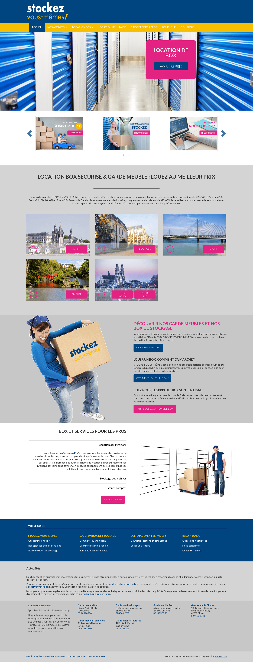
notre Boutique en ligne (96, 593)
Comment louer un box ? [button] (152, 378)
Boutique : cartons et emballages (149, 540)
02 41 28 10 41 (198, 616)
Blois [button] (76, 248)
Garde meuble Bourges (128, 605)
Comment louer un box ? (93, 540)
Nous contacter (191, 545)
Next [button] (223, 133)
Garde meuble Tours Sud (128, 620)
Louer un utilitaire (140, 545)
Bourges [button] (145, 248)
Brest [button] (213, 248)
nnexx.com (222, 656)
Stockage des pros (144, 27)
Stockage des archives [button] (113, 478)
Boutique (169, 27)
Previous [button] (30, 133)
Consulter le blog (191, 550)
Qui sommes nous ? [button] (148, 347)
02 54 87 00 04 (85, 613)
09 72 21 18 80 (85, 628)
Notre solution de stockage (43, 550)
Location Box (82, 27)
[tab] (77, 444)
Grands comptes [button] (116, 487)
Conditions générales (76, 656)
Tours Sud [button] (145, 294)
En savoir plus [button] (112, 499)
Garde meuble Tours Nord (91, 620)
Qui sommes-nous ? (39, 540)
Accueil (37, 27)
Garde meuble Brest (164, 605)
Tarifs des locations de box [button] (154, 408)
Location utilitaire (112, 27)
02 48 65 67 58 (122, 613)
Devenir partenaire (96, 656)
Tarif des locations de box (94, 550)
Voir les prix (171, 66)
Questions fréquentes (194, 540)
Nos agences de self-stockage (44, 545)
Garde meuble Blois (88, 605)
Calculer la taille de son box (94, 545)
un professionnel (65, 453)
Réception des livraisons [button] (112, 444)
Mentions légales (34, 656)
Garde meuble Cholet (202, 605)
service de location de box (123, 583)
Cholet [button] (76, 294)
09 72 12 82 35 (122, 628)
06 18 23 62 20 (160, 613)
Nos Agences (57, 27)
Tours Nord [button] (122, 294)
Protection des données (54, 656)
